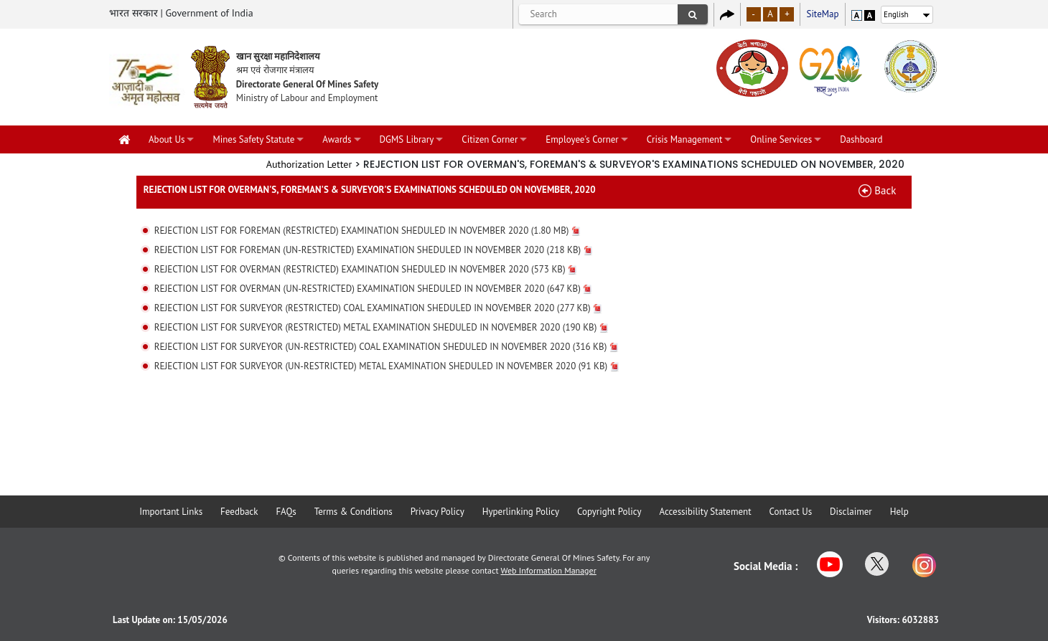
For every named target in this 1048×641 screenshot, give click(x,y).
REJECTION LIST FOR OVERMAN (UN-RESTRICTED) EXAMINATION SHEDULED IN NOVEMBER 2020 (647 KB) (373, 288)
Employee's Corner (582, 139)
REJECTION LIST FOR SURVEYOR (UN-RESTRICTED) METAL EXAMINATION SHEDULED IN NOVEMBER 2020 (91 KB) (386, 366)
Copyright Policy (609, 511)
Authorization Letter (309, 164)
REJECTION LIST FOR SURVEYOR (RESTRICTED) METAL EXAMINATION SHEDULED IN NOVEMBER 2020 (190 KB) (381, 327)
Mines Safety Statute (253, 139)
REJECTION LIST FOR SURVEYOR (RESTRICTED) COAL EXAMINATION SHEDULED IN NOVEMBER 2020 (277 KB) (378, 308)
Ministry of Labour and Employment (307, 98)
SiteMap (822, 14)
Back (885, 190)
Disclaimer (851, 511)
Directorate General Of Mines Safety (307, 84)
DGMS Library (407, 139)
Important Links (170, 511)
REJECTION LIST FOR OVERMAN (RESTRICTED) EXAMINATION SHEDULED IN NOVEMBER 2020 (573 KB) (365, 269)
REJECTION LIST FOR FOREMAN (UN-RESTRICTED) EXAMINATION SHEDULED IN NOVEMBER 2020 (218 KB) (373, 250)
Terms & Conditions (353, 511)
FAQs (286, 511)
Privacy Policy (437, 511)
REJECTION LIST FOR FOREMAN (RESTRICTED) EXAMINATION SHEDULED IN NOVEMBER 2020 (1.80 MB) (367, 230)
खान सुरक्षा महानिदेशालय (278, 56)
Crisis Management (685, 139)
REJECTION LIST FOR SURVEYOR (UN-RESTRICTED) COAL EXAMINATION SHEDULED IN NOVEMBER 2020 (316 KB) (386, 347)
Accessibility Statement (705, 511)
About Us (166, 139)
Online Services (781, 139)
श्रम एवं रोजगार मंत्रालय (275, 70)
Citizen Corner (490, 139)
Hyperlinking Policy (520, 511)
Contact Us (791, 511)
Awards (336, 139)
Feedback (239, 511)
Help (899, 511)
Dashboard (861, 139)
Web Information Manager (548, 570)
